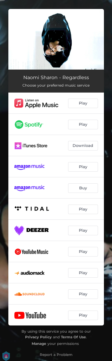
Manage (39, 343)
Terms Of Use (73, 337)
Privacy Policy (38, 337)
